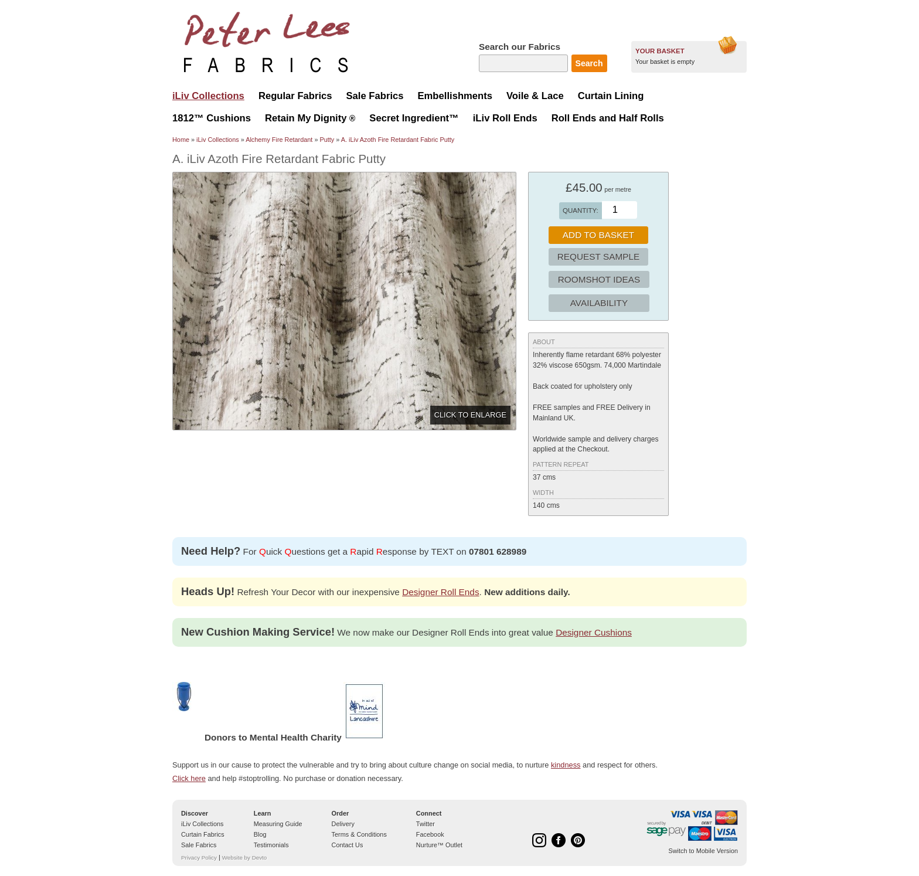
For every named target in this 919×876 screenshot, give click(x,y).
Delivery (343, 823)
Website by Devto (244, 857)
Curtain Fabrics (202, 834)
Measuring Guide (278, 823)
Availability (599, 303)
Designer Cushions (594, 632)
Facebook (430, 834)
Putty (326, 139)
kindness (566, 764)
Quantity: (580, 210)
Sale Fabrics (198, 844)
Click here (189, 778)
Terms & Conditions (359, 834)
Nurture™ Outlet (439, 844)
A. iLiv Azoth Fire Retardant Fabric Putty (397, 139)
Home (180, 139)
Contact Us (347, 844)
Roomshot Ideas (599, 279)
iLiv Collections (217, 139)
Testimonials (271, 844)
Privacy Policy (199, 857)
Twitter (425, 823)
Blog (260, 834)
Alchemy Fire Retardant (279, 139)
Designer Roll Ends (440, 592)
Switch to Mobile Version (703, 850)
